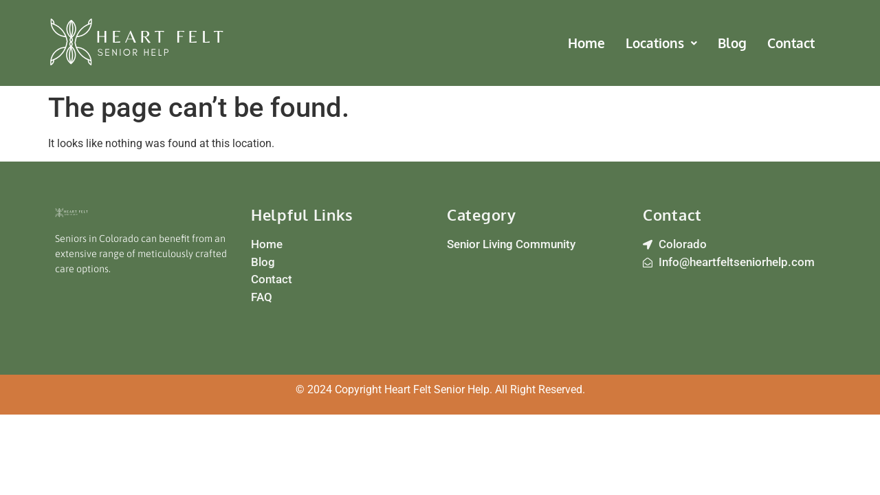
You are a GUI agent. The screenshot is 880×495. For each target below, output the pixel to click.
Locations (661, 42)
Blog (732, 42)
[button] (661, 43)
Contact (791, 42)
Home (586, 42)
